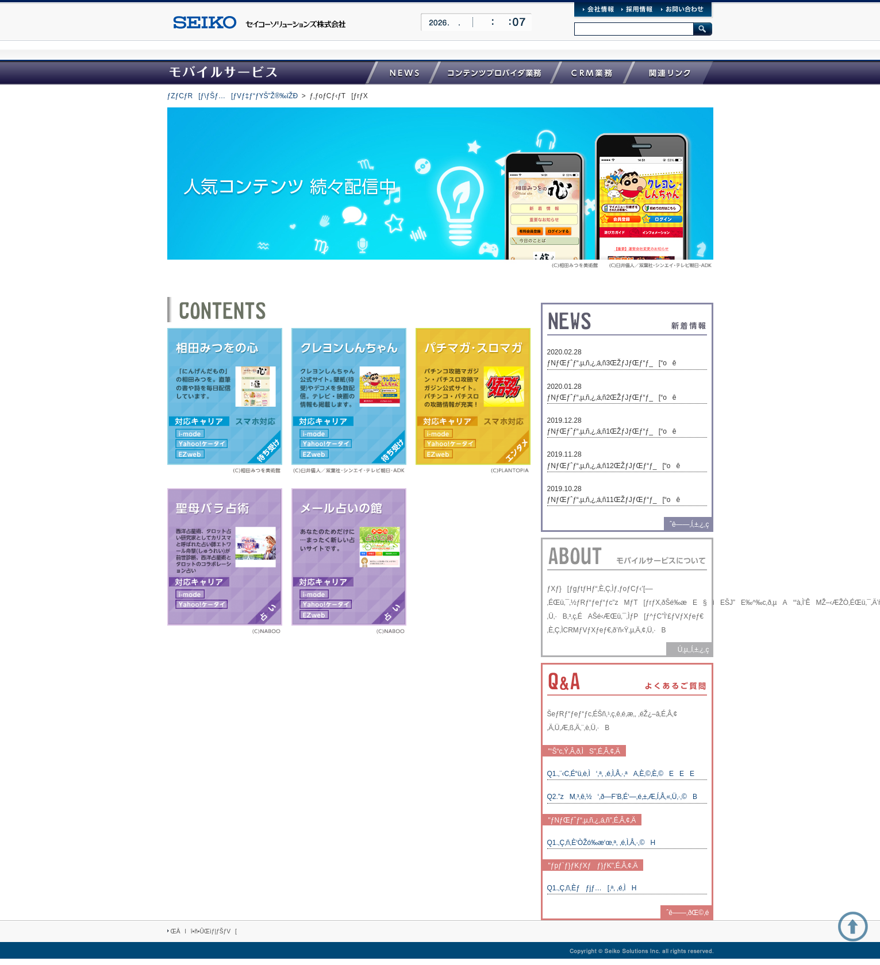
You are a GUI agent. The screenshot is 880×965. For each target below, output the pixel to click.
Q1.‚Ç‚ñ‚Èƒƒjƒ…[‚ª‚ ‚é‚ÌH (592, 888)
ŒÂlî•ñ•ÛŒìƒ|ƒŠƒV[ (204, 931)
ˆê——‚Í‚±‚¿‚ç (689, 524)
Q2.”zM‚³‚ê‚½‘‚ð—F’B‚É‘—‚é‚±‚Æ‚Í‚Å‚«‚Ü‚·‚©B (622, 797)
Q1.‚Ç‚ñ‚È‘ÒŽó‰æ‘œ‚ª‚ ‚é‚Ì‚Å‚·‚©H (601, 843)
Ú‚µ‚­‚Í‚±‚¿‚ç (690, 650)
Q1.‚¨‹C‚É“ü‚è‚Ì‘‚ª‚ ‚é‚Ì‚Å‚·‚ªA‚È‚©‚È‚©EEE (621, 774)
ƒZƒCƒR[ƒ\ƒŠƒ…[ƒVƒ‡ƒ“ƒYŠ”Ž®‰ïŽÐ (232, 96)
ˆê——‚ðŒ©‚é (687, 913)
